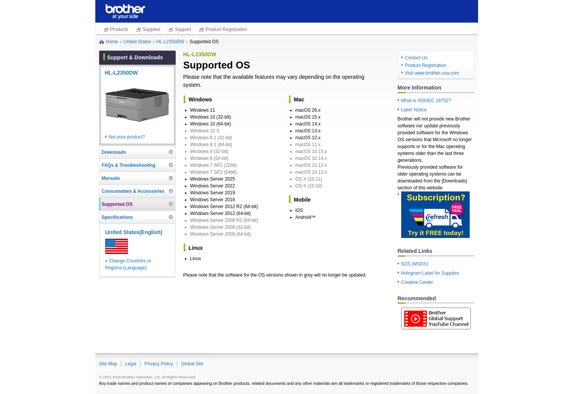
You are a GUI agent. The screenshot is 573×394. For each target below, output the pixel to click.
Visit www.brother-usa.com (432, 73)
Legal (130, 363)
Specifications (117, 217)
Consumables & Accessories (133, 191)
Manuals (111, 178)
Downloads (114, 152)
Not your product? (127, 137)
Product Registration (226, 29)
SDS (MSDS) (414, 264)
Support (183, 29)
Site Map (108, 363)
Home (112, 41)
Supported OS (117, 204)
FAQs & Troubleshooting (129, 165)
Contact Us (416, 57)
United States (137, 41)
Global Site (192, 363)
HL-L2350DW (170, 41)
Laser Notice (414, 109)
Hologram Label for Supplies (430, 273)
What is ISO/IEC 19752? (426, 100)
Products (119, 29)
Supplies (151, 29)
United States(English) (133, 232)
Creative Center (417, 282)
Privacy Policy (158, 363)
